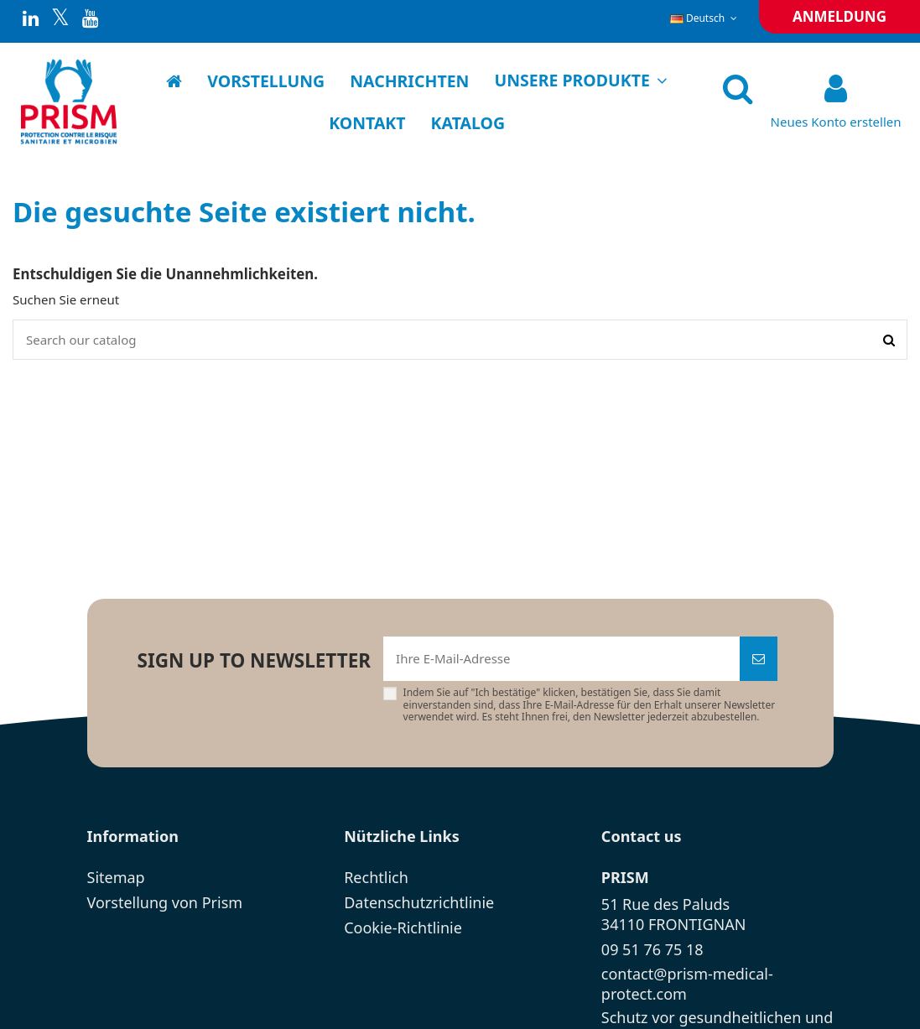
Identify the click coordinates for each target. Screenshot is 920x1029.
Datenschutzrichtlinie (419, 902)
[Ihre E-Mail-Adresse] (561, 659)
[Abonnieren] (758, 659)
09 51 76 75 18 (652, 949)
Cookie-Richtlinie (403, 927)
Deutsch (705, 18)
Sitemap (116, 877)
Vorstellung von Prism (165, 902)
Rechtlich (376, 877)
